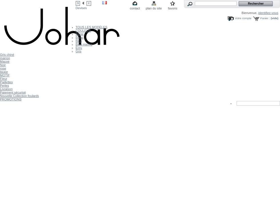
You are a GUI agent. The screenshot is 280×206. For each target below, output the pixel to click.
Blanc (80, 37)
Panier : (265, 18)
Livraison (6, 89)
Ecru (79, 47)
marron (5, 58)
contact (135, 8)
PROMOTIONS (10, 99)
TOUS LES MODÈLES (91, 27)
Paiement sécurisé (13, 92)
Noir (3, 65)
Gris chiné (7, 54)
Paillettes (6, 82)
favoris (172, 8)
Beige (80, 34)
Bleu (79, 41)
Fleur (3, 78)
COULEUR (83, 30)
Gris (78, 51)
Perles (4, 85)
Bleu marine (84, 44)
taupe (4, 72)
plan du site (154, 8)
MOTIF (5, 75)
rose (3, 68)
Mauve (4, 61)
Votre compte (243, 18)
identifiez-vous (268, 13)
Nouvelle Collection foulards (19, 96)
